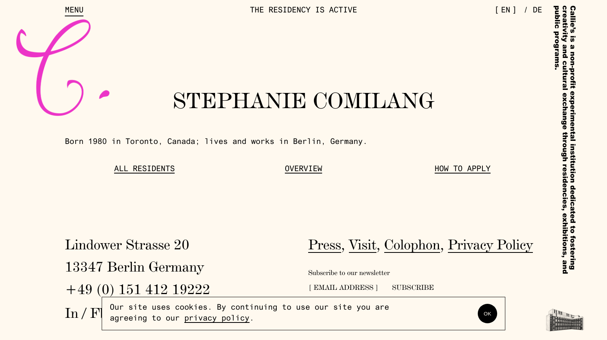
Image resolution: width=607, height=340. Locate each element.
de (537, 11)
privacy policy (217, 319)
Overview (303, 170)
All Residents (144, 170)
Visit (362, 244)
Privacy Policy (490, 244)
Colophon (412, 244)
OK (487, 314)
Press (324, 244)
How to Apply (463, 170)
